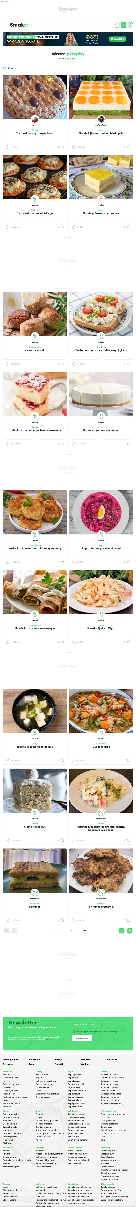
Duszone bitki (101, 746)
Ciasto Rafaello (10, 1127)
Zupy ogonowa (74, 1074)
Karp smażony (107, 1127)
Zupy (101, 545)
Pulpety (39, 1078)
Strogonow (8, 1193)
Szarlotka (7, 1120)
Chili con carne (9, 1200)
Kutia (103, 1136)
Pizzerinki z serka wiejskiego (35, 213)
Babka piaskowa (75, 1133)
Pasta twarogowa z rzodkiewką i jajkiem (101, 350)
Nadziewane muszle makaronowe (51, 1200)
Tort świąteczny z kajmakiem (34, 133)
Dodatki (85, 1059)
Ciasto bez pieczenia (12, 1133)
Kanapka (35, 906)
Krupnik (39, 1117)
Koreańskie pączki (11, 1166)
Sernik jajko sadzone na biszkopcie (101, 133)
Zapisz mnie (82, 1038)
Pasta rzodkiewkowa (45, 1160)
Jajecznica (7, 1074)
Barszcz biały (74, 1087)
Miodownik (8, 1140)
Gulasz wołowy (10, 1196)
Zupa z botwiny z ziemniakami (101, 548)
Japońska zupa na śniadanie (35, 746)
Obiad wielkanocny (76, 1117)
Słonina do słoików (109, 1179)
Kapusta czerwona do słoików (114, 1170)
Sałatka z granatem (110, 1100)
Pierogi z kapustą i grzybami (113, 1130)
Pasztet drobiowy (76, 1120)
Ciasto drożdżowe (11, 1117)
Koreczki (6, 1163)
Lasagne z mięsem (76, 1203)
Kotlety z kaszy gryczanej (47, 1120)
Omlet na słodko (10, 1078)
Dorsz (38, 1090)
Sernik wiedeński (43, 1166)
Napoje (59, 1059)
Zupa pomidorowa (76, 1103)
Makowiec (7, 1130)
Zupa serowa (74, 1094)
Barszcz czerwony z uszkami (113, 1114)
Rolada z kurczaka (109, 1193)
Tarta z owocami (75, 1150)
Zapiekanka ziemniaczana (80, 1193)
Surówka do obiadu (109, 1074)
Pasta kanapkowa (11, 1084)
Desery (35, 130)
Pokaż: (68, 58)
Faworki (6, 1154)
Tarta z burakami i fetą (111, 1190)
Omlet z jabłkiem (11, 1090)
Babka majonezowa (77, 1157)
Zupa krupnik (74, 1081)
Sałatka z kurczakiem (110, 1084)
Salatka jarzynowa (109, 1087)
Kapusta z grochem (109, 1124)
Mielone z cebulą (34, 350)
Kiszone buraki (107, 1166)
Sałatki (101, 625)
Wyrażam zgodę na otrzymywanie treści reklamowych (95, 1031)
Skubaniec (7, 1143)
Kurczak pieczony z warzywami (50, 1133)
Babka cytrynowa (76, 1130)
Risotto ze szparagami (46, 1130)
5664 (85, 930)
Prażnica (7, 1106)
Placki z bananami (11, 1103)
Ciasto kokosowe (35, 826)
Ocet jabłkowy (107, 1154)
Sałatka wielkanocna (77, 1140)
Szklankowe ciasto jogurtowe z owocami (35, 430)
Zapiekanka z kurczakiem (79, 1190)
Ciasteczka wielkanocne (79, 1124)
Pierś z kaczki (42, 1074)
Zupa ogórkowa (75, 1100)
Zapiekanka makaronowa (47, 1094)
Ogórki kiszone (107, 1157)
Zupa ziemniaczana (77, 1090)
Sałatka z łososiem (109, 1081)
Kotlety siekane (42, 1087)
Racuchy (7, 1081)
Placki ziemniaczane (45, 1084)
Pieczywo (112, 1059)
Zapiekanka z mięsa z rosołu (81, 1200)
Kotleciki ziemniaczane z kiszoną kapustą (35, 548)
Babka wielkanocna (77, 1127)
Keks (103, 1140)
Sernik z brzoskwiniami (46, 1163)
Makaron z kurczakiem (46, 1081)
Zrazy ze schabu (43, 1097)
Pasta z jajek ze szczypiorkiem (49, 1154)
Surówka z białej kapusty (112, 1103)
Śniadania (101, 347)
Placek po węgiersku (12, 1190)
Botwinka (40, 1150)
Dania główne (34, 347)
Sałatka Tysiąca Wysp (101, 628)
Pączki (6, 1150)
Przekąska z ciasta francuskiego (115, 1196)
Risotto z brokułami (44, 1127)
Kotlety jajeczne (108, 1187)
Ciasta (101, 130)
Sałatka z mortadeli (110, 1097)
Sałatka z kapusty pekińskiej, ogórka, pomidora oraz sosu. (101, 828)
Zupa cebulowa (75, 1106)
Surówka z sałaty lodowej (112, 1078)
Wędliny (85, 1064)
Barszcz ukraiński (76, 1084)
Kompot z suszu (108, 1133)
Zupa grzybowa (108, 1120)
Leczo (5, 1187)
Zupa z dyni (73, 1078)
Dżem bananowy (108, 1173)
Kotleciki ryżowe (43, 1136)
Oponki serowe (9, 1157)
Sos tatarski (73, 1136)
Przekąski (34, 210)
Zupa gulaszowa (75, 1097)
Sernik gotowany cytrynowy (101, 213)
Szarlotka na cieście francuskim (17, 1160)
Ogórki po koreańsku (110, 1176)
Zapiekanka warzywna (78, 1196)
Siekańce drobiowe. (101, 906)
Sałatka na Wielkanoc (111, 1094)
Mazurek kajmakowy (77, 1154)
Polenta (39, 1140)
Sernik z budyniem (11, 1114)
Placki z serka (9, 1094)
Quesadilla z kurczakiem (112, 1200)
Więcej (49, 1039)
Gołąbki (39, 1114)
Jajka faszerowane (76, 1114)
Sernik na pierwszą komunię (101, 430)
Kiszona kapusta (108, 1150)
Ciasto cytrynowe (11, 1136)
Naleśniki (7, 1087)
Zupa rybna (106, 1117)
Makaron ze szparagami (46, 1157)
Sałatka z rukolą (108, 1090)
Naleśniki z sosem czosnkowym (35, 628)
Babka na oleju (10, 1124)
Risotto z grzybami (44, 1124)
